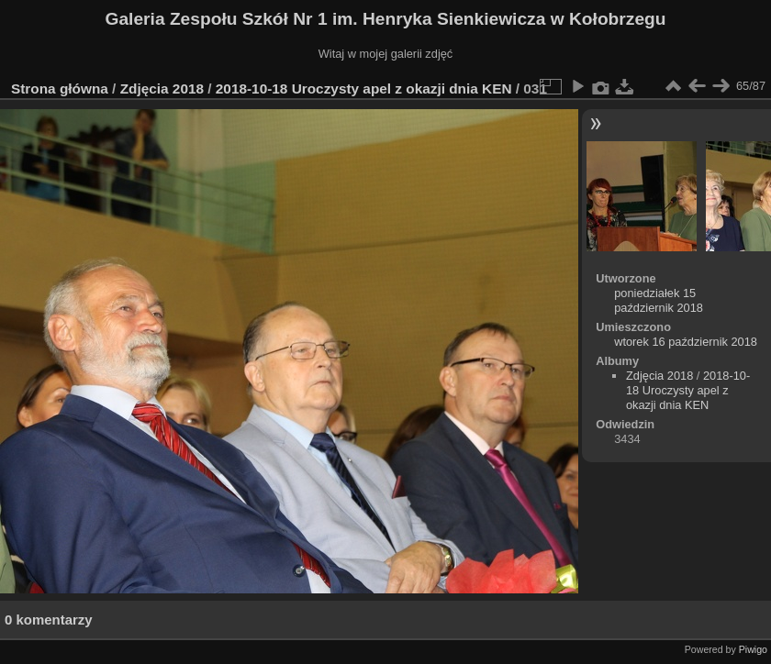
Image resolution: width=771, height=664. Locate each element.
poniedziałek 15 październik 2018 (658, 300)
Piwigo (753, 649)
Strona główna (59, 88)
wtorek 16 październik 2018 (685, 342)
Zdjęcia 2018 (162, 88)
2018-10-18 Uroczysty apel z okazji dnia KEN (364, 88)
